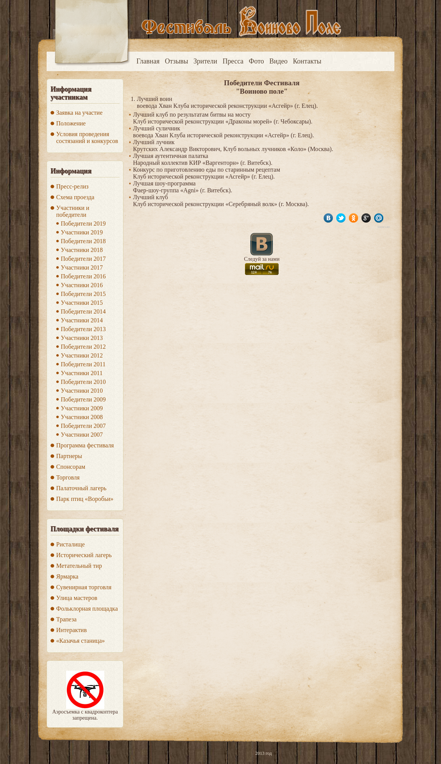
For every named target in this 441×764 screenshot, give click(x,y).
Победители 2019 (83, 223)
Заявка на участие (79, 112)
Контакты (307, 61)
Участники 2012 (82, 355)
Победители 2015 (83, 294)
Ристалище (70, 544)
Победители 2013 (83, 329)
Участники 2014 (82, 320)
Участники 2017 (82, 267)
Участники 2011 (81, 373)
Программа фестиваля (85, 445)
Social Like (384, 227)
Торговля (67, 477)
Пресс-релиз (72, 186)
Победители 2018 (83, 241)
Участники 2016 (82, 285)
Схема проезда (75, 197)
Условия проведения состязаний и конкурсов (87, 137)
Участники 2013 (82, 338)
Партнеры (69, 456)
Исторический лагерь (84, 555)
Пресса (232, 61)
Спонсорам (70, 466)
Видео (278, 61)
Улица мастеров (76, 598)
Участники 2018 (82, 250)
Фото (256, 61)
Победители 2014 (83, 311)
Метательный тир (79, 565)
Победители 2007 (83, 426)
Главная (147, 61)
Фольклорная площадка (87, 608)
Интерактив (71, 630)
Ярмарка (67, 576)
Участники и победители (72, 211)
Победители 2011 (83, 364)
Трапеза (66, 619)
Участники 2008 (82, 417)
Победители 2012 (83, 346)
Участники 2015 (82, 302)
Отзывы (176, 61)
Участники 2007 (82, 434)
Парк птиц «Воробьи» (84, 499)
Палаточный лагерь (81, 488)
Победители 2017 (83, 258)
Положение (71, 123)
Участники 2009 (82, 408)
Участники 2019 (82, 232)
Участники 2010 (82, 390)
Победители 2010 (83, 382)
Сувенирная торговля (84, 587)
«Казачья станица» (80, 640)
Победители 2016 (83, 276)
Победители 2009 (83, 399)
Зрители (205, 61)
